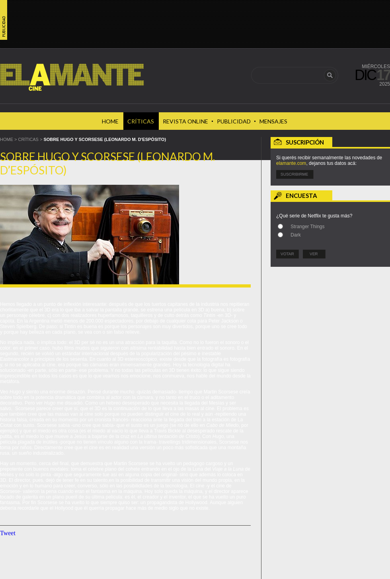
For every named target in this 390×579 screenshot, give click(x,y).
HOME (6, 139)
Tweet (8, 533)
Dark (295, 235)
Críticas (28, 139)
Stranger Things (307, 226)
